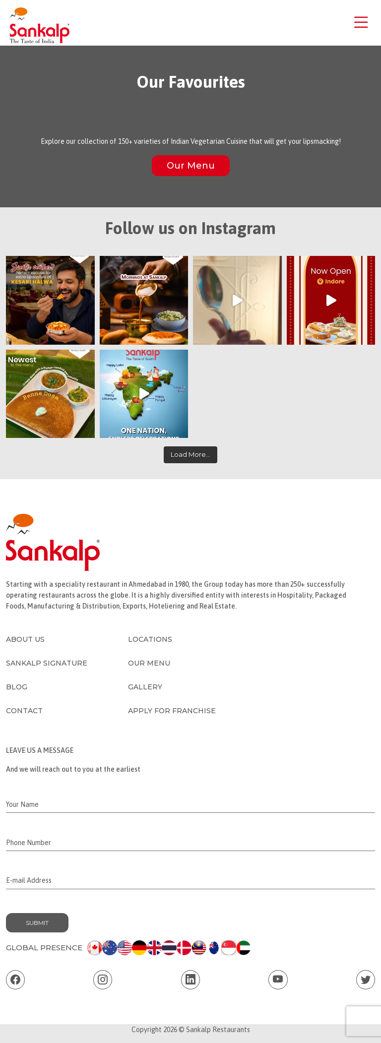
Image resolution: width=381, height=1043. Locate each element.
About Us (25, 639)
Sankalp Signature (46, 663)
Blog (16, 686)
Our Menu (191, 165)
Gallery (145, 686)
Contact (24, 710)
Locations (150, 639)
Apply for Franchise (172, 710)
